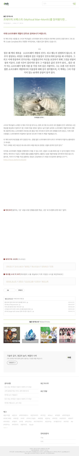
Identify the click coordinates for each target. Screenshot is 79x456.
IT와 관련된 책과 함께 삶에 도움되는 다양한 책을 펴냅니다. (25, 358)
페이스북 (45, 281)
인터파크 (45, 266)
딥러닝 (48, 418)
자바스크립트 (31, 418)
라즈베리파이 (39, 421)
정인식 (15, 415)
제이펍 (16, 418)
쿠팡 (51, 266)
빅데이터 (15, 424)
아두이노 (7, 424)
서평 (21, 421)
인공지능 (48, 421)
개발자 (15, 421)
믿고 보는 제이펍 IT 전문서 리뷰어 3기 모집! (18, 387)
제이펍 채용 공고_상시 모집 (13, 403)
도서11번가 (19, 266)
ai (72, 421)
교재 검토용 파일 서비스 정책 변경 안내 (17, 391)
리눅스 (51, 415)
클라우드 (24, 424)
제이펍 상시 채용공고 (11, 395)
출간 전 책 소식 (9, 298)
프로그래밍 (7, 418)
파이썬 (55, 418)
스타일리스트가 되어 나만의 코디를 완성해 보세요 (18, 309)
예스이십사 (36, 266)
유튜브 (20, 281)
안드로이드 (34, 415)
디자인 (43, 415)
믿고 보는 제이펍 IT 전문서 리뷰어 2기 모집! (18, 399)
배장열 (41, 418)
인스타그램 (29, 281)
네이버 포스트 (11, 281)
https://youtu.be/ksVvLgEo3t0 (14, 159)
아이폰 (67, 421)
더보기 (4, 427)
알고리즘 (7, 415)
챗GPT (71, 418)
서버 (23, 418)
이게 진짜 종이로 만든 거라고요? (13, 307)
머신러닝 (29, 421)
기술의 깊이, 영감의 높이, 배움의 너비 (22, 356)
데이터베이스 (24, 415)
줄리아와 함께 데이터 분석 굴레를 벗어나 (15, 302)
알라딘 (27, 266)
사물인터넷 (58, 421)
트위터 (37, 281)
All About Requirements (11, 304)
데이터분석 (66, 415)
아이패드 (7, 421)
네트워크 (63, 418)
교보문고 (9, 266)
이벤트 (58, 415)
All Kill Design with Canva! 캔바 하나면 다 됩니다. (18, 311)
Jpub (31, 424)
